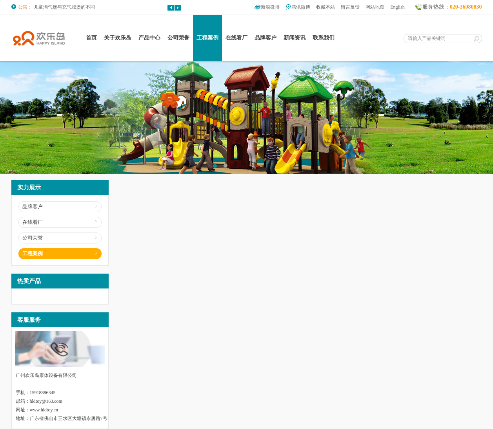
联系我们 (324, 38)
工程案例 (207, 38)
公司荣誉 (178, 38)
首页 (91, 38)
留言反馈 (350, 7)
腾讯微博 (300, 7)
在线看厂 (236, 38)
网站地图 (375, 7)
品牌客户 (266, 38)
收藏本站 (325, 7)
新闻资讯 (295, 38)
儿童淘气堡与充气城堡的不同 (64, 7)
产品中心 (149, 38)
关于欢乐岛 (117, 38)
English (397, 7)
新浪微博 (270, 7)
